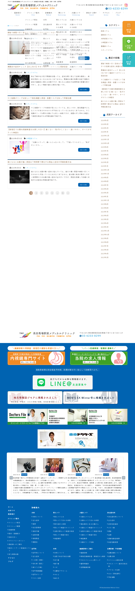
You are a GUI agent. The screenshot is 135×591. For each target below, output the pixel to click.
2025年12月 (105, 135)
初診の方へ (13, 537)
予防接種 (111, 574)
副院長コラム (106, 35)
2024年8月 (105, 181)
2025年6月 (105, 154)
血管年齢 (36, 531)
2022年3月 (105, 257)
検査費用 (57, 535)
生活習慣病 (37, 524)
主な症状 (36, 517)
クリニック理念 (14, 523)
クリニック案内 (33, 14)
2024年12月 (105, 170)
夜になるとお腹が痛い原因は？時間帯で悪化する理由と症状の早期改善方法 (113, 104)
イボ (56, 564)
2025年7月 (105, 151)
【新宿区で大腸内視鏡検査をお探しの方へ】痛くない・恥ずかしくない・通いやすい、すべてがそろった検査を (113, 93)
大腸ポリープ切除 (87, 539)
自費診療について (114, 549)
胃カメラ (62, 14)
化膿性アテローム (60, 567)
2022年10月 (105, 234)
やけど (56, 571)
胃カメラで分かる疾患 (62, 517)
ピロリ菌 (111, 524)
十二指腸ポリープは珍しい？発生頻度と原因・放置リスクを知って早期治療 (113, 82)
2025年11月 (105, 139)
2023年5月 (105, 219)
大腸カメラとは (86, 513)
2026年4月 (105, 120)
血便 (110, 531)
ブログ (118, 14)
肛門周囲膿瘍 (38, 567)
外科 (55, 545)
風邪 (34, 520)
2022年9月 (105, 238)
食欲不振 (36, 528)
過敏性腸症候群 (114, 535)
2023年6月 (105, 215)
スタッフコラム (32, 38)
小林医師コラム (31, 138)
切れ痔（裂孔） (38, 560)
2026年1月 (105, 132)
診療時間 (12, 530)
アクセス (106, 14)
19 (62, 193)
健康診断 (84, 549)
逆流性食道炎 (113, 520)
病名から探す (91, 14)
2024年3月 (105, 192)
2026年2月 (105, 128)
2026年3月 (105, 124)
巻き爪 (56, 575)
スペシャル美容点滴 (115, 556)
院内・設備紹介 (14, 534)
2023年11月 (105, 200)
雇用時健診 (85, 560)
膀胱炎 (35, 538)
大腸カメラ (76, 14)
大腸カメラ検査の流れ (89, 531)
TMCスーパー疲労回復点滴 (118, 561)
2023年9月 (105, 204)
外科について (59, 549)
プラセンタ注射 (114, 566)
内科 (34, 509)
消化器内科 (112, 509)
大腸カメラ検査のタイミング (91, 524)
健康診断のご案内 (87, 545)
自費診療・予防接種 (116, 545)
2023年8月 (105, 208)
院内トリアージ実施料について (20, 549)
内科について (38, 513)
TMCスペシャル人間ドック (91, 556)
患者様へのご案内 (15, 544)
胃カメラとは (59, 513)
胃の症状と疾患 (60, 520)
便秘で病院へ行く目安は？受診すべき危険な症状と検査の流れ (113, 64)
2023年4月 (105, 223)
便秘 (110, 528)
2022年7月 (105, 246)
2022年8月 (105, 242)
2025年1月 (105, 166)
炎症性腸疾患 (113, 539)
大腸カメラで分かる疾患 (90, 517)
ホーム (10, 25)
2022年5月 (105, 249)
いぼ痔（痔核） (38, 556)
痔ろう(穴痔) (37, 564)
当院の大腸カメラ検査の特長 (91, 528)
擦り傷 (56, 560)
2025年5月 (105, 158)
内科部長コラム (107, 38)
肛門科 (34, 545)
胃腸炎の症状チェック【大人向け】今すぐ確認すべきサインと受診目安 (113, 73)
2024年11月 (105, 173)
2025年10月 (105, 143)
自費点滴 (111, 553)
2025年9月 (105, 147)
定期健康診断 (86, 564)
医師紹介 (17, 14)
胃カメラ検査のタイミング (64, 524)
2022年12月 (105, 230)
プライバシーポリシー (17, 541)
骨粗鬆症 (36, 535)
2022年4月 (105, 253)
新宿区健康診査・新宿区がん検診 (93, 553)
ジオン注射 (37, 574)
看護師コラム (106, 46)
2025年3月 (105, 162)
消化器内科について (115, 513)
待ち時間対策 (14, 554)
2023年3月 (105, 227)
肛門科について (38, 549)
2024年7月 (105, 185)
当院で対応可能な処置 (62, 553)
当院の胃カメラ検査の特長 (64, 528)
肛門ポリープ (38, 571)
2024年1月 (105, 196)
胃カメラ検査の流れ (61, 531)
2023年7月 (105, 211)
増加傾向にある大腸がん (90, 520)
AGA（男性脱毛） (115, 570)
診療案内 (48, 14)
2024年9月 (105, 177)
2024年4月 (105, 189)
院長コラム (105, 31)
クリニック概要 (14, 526)
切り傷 (56, 556)
